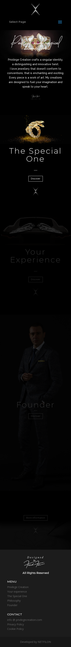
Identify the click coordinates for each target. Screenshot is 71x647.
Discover (35, 178)
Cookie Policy (15, 629)
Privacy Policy (15, 624)
